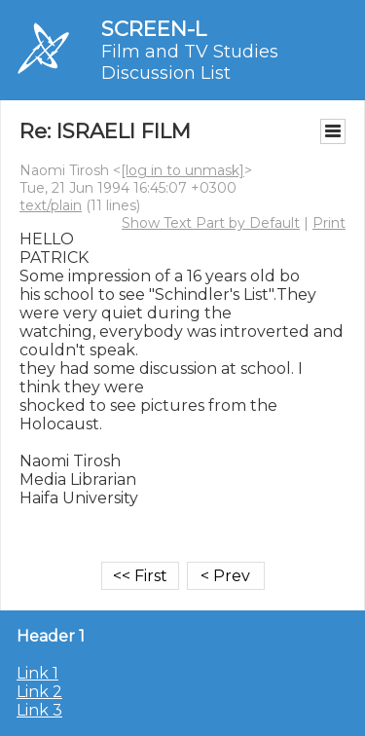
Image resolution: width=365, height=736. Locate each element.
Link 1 (37, 673)
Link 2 (39, 691)
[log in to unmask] (182, 170)
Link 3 (39, 710)
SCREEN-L (153, 29)
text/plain (50, 205)
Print (329, 223)
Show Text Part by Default (211, 223)
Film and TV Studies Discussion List (189, 62)
